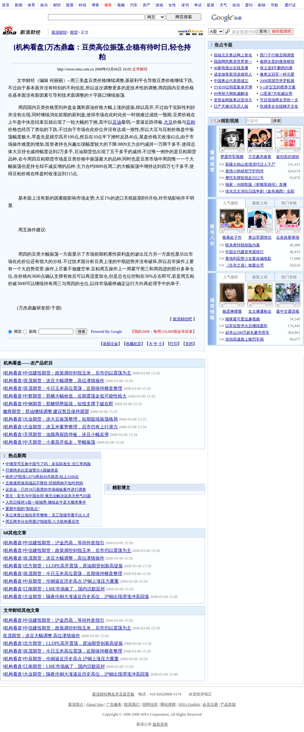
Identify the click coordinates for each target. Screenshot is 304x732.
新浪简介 (76, 704)
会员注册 (210, 704)
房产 (146, 5)
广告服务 (114, 704)
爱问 (249, 5)
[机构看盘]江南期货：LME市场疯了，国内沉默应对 (54, 589)
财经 (57, 5)
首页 (6, 5)
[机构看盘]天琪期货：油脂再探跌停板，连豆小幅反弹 (56, 434)
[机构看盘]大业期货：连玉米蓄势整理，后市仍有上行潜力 (60, 426)
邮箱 (262, 5)
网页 (18, 331)
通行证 (290, 5)
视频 (121, 5)
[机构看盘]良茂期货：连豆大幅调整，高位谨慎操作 (53, 380)
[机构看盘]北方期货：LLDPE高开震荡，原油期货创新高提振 (63, 565)
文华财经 (140, 69)
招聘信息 (150, 704)
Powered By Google (106, 331)
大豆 (168, 122)
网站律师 (168, 704)
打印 (174, 343)
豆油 (116, 122)
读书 (185, 5)
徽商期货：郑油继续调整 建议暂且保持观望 (46, 411)
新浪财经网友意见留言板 (113, 694)
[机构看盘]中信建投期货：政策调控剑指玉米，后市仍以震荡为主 (67, 373)
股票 (70, 5)
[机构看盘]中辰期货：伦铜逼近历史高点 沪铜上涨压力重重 (61, 581)
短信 (236, 5)
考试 (198, 5)
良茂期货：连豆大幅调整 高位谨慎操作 (41, 635)
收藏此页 (133, 343)
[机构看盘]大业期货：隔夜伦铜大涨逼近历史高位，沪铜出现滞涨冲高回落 (76, 596)
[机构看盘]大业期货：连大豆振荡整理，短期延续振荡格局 (60, 419)
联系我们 (132, 704)
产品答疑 (228, 704)
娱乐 (44, 5)
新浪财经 (59, 32)
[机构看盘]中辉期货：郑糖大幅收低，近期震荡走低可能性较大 (65, 396)
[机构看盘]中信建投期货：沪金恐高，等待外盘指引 (53, 542)
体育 (31, 5)
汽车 (134, 5)
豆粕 (190, 122)
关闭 (189, 343)
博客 (95, 5)
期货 (74, 32)
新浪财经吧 (182, 319)
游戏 (159, 5)
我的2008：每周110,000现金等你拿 (163, 331)
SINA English (189, 704)
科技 (82, 5)
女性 (172, 5)
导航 (274, 5)
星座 (210, 5)
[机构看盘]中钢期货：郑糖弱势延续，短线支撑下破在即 (58, 403)
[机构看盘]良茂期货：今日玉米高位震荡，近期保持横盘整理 (62, 388)
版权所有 (160, 724)
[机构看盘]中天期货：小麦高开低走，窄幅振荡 (49, 442)
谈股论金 (110, 343)
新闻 (18, 5)
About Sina (94, 704)
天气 (223, 5)
